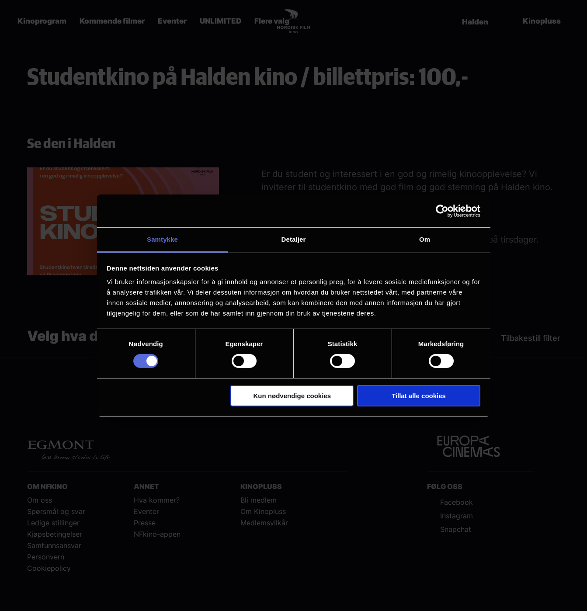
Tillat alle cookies (419, 395)
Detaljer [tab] (293, 239)
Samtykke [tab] (162, 239)
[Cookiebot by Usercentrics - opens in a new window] (442, 210)
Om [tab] (424, 239)
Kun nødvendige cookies (292, 395)
